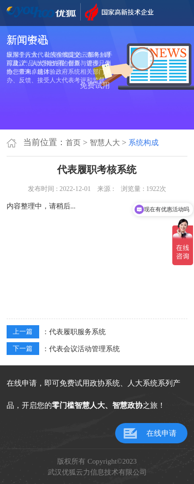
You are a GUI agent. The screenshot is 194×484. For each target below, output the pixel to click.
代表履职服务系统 (77, 332)
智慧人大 (105, 142)
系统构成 (143, 142)
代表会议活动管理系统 (84, 349)
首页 (73, 142)
